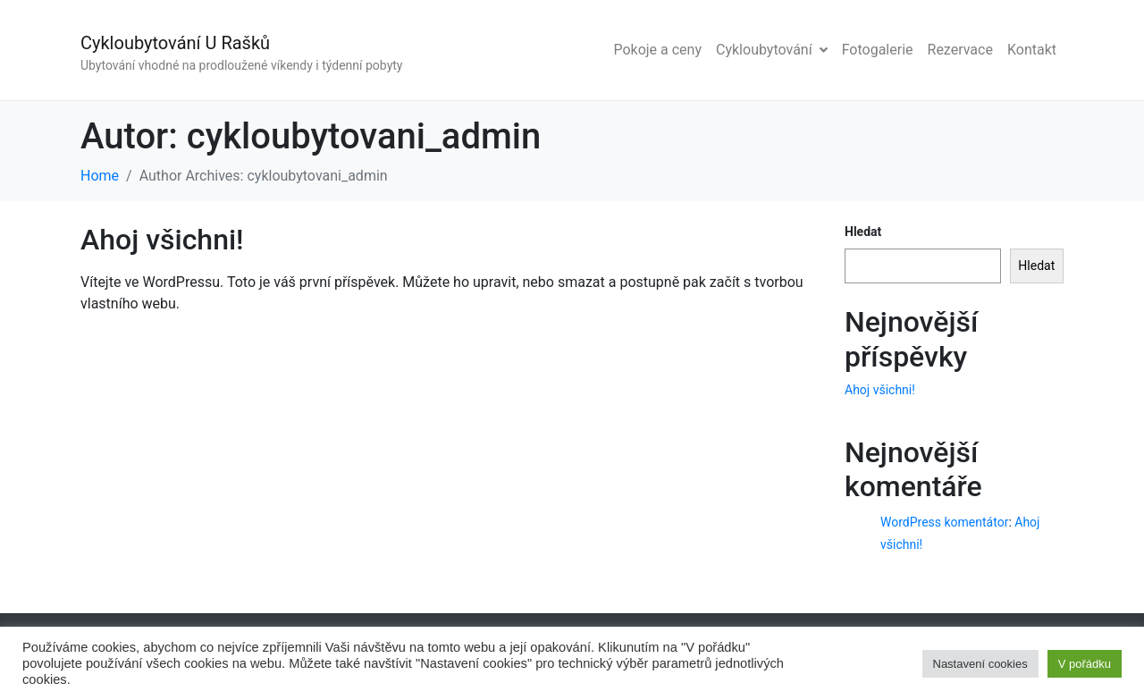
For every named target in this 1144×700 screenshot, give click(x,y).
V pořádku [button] (1084, 663)
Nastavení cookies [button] (980, 663)
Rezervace (960, 49)
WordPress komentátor (944, 522)
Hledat (863, 231)
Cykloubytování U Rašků (175, 43)
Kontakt (1031, 49)
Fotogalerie (877, 49)
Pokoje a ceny (657, 49)
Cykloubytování (772, 49)
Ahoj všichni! (162, 240)
